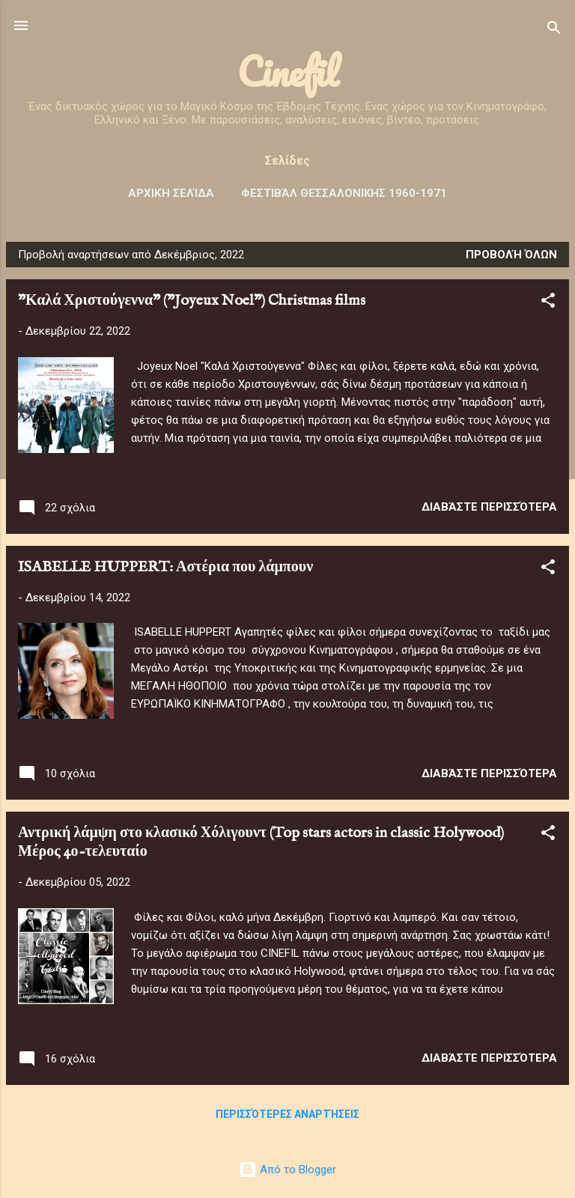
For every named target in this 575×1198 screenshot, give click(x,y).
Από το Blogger (287, 1169)
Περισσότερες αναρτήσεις (287, 1114)
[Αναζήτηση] (554, 30)
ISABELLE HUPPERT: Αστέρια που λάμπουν (165, 567)
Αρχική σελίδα (171, 193)
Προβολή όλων (511, 254)
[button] (548, 302)
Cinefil (287, 71)
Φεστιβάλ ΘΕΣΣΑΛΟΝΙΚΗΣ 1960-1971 (344, 193)
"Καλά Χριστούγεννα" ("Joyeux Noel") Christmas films (191, 300)
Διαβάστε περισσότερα (489, 507)
